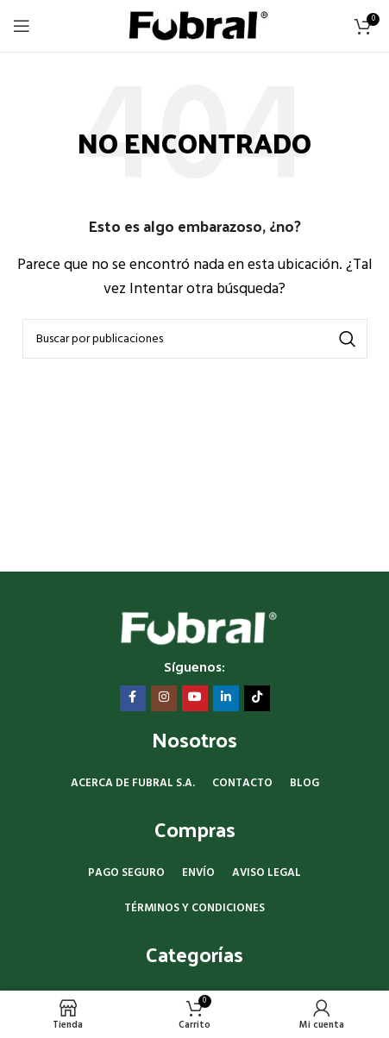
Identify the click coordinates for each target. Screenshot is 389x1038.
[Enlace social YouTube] (195, 698)
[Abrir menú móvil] (21, 26)
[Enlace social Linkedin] (226, 698)
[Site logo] (194, 26)
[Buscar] (194, 339)
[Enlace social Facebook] (133, 698)
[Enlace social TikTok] (257, 698)
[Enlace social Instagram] (164, 698)
